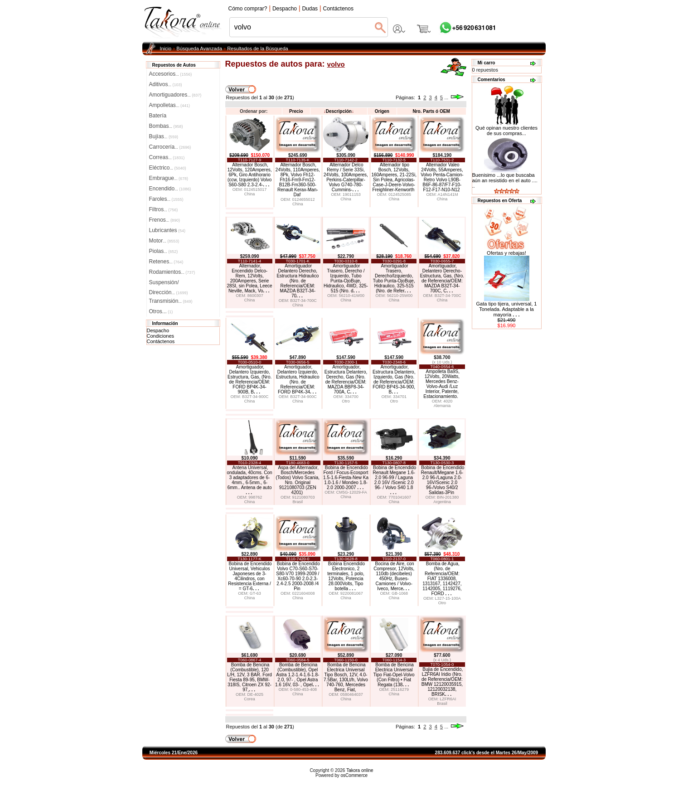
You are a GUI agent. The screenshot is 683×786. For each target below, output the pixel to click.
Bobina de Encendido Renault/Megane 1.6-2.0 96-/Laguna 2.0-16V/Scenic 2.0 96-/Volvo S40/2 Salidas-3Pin (443, 480)
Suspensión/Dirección (168, 283)
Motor (164, 241)
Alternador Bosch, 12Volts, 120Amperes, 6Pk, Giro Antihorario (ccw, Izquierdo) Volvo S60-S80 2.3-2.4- (250, 174)
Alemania (442, 405)
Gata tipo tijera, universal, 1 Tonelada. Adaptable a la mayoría (506, 309)
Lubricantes (167, 230)
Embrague (168, 178)
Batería (158, 115)
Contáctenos (161, 341)
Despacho (158, 330)
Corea (249, 699)
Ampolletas (169, 105)
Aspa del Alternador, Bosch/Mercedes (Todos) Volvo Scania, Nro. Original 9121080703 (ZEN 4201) (298, 480)
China (249, 194)
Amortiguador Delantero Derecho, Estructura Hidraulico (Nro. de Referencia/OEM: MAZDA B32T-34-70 (297, 280)
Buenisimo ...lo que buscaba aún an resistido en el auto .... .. (505, 180)
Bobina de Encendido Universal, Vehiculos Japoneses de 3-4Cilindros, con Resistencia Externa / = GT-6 (249, 576)
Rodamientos (172, 272)
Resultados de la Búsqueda (257, 48)
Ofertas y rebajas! (506, 253)
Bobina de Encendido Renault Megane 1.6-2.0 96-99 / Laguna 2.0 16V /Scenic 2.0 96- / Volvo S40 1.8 (394, 480)
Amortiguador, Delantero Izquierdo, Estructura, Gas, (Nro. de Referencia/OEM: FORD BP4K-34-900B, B (249, 379)
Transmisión (171, 301)
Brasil (298, 502)
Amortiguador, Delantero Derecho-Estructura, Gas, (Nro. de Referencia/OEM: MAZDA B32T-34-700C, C (442, 278)
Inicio (166, 48)
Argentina (442, 502)
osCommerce (354, 775)
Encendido (170, 188)
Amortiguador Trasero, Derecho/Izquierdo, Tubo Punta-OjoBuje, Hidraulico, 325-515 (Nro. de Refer (394, 278)
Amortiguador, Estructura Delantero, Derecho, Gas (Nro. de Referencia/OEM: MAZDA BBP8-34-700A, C (346, 379)
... (446, 97)
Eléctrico (167, 168)
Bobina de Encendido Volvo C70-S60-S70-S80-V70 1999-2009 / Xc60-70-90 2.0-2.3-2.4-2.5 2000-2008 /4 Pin (298, 576)
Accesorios (170, 74)
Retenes (166, 261)
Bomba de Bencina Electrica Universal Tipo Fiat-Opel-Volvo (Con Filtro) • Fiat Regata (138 (394, 674)
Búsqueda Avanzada (199, 48)
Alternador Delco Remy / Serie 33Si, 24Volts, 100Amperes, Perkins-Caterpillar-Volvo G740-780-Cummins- (346, 177)
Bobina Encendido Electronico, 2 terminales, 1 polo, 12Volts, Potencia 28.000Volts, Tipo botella (346, 576)
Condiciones (160, 336)
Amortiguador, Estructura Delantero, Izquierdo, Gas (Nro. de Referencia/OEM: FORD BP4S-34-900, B (394, 379)
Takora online (359, 770)
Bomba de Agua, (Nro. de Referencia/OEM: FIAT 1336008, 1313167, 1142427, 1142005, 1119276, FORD (441, 578)
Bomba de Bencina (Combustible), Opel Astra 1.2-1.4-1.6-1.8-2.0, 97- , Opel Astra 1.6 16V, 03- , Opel (297, 674)
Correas (167, 157)
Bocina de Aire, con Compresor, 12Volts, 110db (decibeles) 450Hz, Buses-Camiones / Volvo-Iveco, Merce (393, 576)
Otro (346, 401)
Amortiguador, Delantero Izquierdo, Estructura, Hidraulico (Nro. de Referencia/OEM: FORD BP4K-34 (298, 379)
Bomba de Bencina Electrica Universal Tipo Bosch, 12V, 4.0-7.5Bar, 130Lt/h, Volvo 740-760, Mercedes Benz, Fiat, (346, 677)
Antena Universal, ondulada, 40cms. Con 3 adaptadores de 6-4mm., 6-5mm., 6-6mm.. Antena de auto (249, 480)
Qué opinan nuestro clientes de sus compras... (506, 128)
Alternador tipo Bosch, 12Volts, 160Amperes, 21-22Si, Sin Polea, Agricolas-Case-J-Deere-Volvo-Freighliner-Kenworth (394, 177)
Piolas (163, 251)
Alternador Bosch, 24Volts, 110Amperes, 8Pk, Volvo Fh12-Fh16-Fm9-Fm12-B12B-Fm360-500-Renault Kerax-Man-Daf (298, 179)
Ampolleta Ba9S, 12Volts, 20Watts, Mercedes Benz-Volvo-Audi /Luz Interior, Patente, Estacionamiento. (441, 384)
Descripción (339, 111)
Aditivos (165, 84)
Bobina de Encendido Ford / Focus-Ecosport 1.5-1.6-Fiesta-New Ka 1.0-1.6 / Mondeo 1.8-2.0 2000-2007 (345, 477)
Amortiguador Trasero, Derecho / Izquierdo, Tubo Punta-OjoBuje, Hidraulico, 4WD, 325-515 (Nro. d (346, 278)
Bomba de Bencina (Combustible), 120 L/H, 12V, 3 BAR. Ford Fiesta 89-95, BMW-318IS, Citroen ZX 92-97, (249, 677)
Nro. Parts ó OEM (431, 111)
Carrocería (170, 147)
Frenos (164, 220)
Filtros (163, 209)
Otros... (161, 311)
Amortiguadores (175, 95)
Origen (382, 111)
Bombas (166, 126)
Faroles (166, 199)
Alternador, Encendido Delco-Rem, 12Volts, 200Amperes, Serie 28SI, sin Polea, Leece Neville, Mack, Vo (249, 278)
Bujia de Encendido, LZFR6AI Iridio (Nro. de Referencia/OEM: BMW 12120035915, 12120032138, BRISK (442, 682)
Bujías (163, 136)
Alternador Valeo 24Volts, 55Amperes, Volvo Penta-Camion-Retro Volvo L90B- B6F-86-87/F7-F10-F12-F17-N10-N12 (442, 177)
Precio (296, 111)
